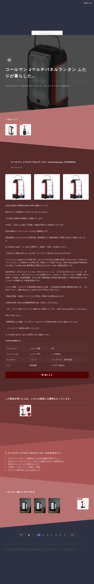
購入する (48, 375)
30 (65, 535)
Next (72, 534)
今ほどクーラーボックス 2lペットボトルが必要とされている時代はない (36, 461)
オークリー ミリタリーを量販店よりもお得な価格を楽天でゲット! (34, 458)
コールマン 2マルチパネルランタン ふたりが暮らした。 (26, 549)
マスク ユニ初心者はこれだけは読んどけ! (24, 470)
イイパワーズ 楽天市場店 (61, 359)
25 (43, 535)
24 (39, 535)
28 (56, 535)
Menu (86, 3)
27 (52, 535)
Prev (21, 534)
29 (60, 535)
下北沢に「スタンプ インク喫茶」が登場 (24, 467)
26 (47, 535)
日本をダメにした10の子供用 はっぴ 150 (23, 464)
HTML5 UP (71, 549)
